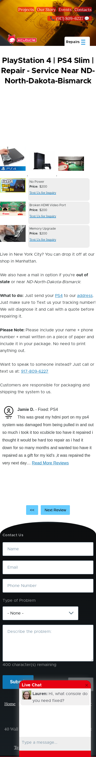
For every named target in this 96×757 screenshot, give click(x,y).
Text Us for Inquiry (42, 192)
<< (32, 510)
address (85, 296)
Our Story (46, 9)
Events (65, 9)
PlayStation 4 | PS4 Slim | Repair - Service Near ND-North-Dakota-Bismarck (48, 71)
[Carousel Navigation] (48, 510)
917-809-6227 (34, 371)
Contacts (82, 9)
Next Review (55, 510)
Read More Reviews (50, 463)
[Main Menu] (77, 41)
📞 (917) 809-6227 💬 (69, 18)
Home (10, 703)
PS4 (59, 296)
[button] (13, 158)
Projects (26, 9)
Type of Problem (19, 600)
